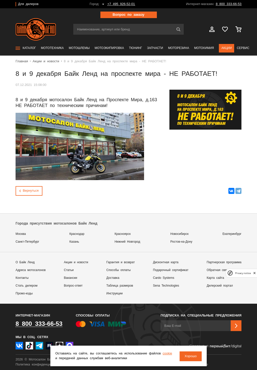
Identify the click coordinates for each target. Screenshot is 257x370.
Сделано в (215, 346)
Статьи (69, 270)
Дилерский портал (220, 285)
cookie (61, 358)
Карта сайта (215, 278)
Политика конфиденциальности (40, 364)
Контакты (22, 278)
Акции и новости (76, 262)
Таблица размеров (119, 285)
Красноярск (122, 234)
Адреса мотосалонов (31, 270)
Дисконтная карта (165, 262)
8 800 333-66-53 (228, 4)
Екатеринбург (232, 234)
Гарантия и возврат (120, 262)
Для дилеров (28, 4)
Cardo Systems (163, 278)
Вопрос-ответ (73, 285)
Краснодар (76, 234)
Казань (74, 241)
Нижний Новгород (127, 241)
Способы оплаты (118, 270)
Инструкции (114, 293)
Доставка (112, 278)
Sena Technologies (166, 285)
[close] (254, 273)
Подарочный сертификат (170, 270)
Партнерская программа (224, 262)
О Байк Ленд (25, 262)
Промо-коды (24, 293)
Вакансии (70, 278)
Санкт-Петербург (27, 241)
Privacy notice (243, 273)
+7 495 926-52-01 (121, 4)
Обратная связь (218, 270)
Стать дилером (26, 285)
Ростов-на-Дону (181, 241)
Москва (21, 234)
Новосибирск (179, 234)
